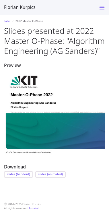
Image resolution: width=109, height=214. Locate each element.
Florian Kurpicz (20, 7)
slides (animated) (50, 174)
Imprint (34, 208)
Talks (7, 21)
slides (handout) (18, 174)
